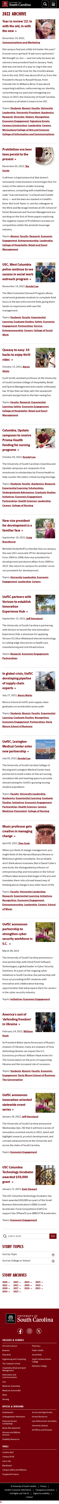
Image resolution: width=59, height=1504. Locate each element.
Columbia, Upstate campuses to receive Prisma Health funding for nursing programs (16, 440)
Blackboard (7, 1466)
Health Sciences (27, 501)
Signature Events (39, 121)
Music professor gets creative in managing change (17, 831)
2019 (37, 1285)
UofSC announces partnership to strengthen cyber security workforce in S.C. (17, 934)
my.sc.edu (6, 1461)
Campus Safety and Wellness (14, 1470)
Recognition (42, 117)
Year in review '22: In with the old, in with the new (17, 26)
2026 (4, 1282)
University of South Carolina (24, 1486)
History (29, 117)
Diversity (19, 117)
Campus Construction (14, 125)
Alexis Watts (25, 695)
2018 (4, 1288)
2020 (26, 1285)
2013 (15, 1292)
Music (4, 1395)
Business (6, 1351)
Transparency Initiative (45, 1490)
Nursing (5, 1399)
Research (7, 117)
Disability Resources (10, 1439)
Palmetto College (39, 1366)
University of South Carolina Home (16, 4)
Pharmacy (36, 1346)
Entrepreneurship (28, 241)
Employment (7, 1413)
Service (38, 326)
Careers (46, 125)
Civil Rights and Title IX (19, 1494)
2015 (37, 1288)
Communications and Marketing (21, 42)
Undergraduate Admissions (18, 492)
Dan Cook (24, 843)
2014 (4, 1292)
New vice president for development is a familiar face (17, 525)
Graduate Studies (24, 322)
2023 (37, 1282)
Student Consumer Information (18, 1490)
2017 (15, 1288)
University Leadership (23, 577)
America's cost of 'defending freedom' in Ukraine (16, 1019)
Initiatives (8, 497)
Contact (29, 1497)
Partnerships (25, 326)
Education (6, 1355)
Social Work (37, 1355)
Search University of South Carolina (45, 4)
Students (15, 108)
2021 (15, 1285)
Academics (47, 112)
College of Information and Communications (28, 134)
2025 (15, 1282)
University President (28, 112)
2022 (4, 1285)
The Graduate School (11, 1364)
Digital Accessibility (41, 1494)
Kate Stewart (29, 1189)
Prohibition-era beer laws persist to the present (17, 154)
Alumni (26, 108)
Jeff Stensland (34, 618)
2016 (26, 1288)
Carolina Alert (8, 1453)
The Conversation (12, 1080)
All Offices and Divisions (42, 1430)
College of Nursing (22, 505)
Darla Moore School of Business (36, 1075)
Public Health (37, 1351)
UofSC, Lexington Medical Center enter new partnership (17, 746)
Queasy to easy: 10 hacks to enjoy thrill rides (16, 355)
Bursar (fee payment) (11, 1428)
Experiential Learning (15, 488)
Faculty (35, 108)
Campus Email (8, 1457)
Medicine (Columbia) (14, 811)
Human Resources (39, 1417)
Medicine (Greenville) (11, 1391)
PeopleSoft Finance (10, 1474)
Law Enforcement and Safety (44, 1421)
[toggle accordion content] (53, 1255)
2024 (26, 1282)
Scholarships (35, 488)
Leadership (34, 125)
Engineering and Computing (14, 1359)
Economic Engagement (15, 121)
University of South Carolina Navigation (53, 4)
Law (4, 1382)
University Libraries (40, 1426)
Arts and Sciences (9, 1346)
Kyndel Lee (32, 286)
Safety (38, 322)
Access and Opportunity (42, 1413)
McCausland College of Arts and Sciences (25, 130)
